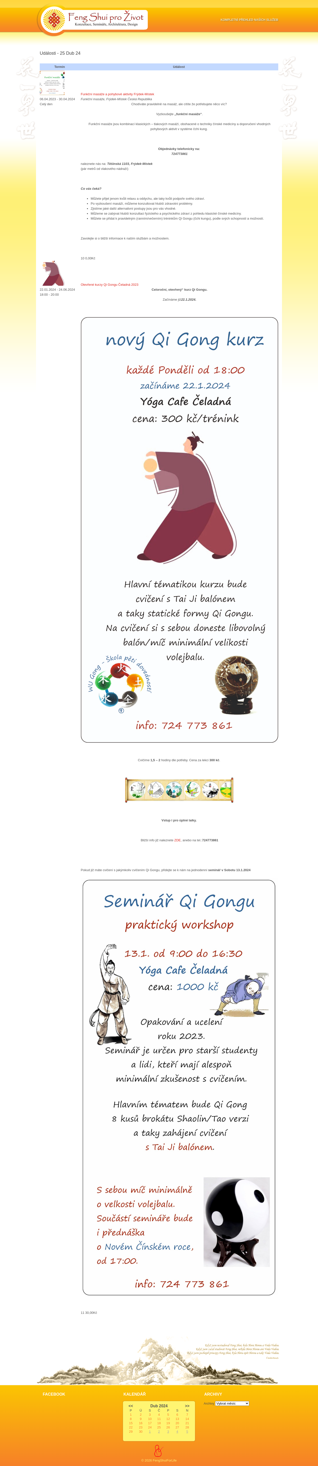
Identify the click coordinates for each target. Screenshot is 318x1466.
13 (177, 1419)
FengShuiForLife (165, 1460)
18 (159, 1423)
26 (168, 1427)
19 (168, 1423)
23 (140, 1427)
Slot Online (48, 1322)
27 (177, 1427)
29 (130, 1431)
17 (150, 1423)
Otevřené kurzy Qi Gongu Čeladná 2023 (109, 284)
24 (150, 1427)
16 (140, 1423)
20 (177, 1423)
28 (187, 1427)
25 (159, 1427)
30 (140, 1431)
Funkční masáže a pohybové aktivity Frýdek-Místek (117, 94)
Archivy (209, 1403)
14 (187, 1419)
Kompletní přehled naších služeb (249, 20)
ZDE (177, 840)
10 (150, 1419)
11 (159, 1419)
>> (187, 1406)
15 (130, 1423)
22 (130, 1427)
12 (168, 1419)
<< (130, 1406)
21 (187, 1423)
